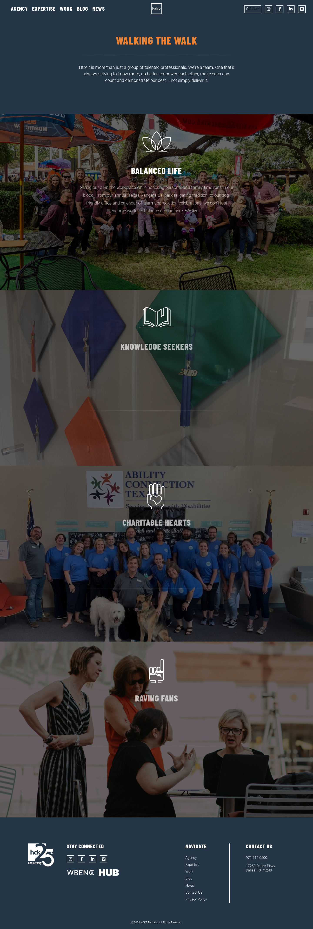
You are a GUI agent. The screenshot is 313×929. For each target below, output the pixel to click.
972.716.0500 (256, 858)
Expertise (43, 9)
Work (66, 9)
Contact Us (193, 892)
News (98, 9)
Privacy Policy (196, 899)
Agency (19, 9)
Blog (82, 9)
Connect (253, 9)
